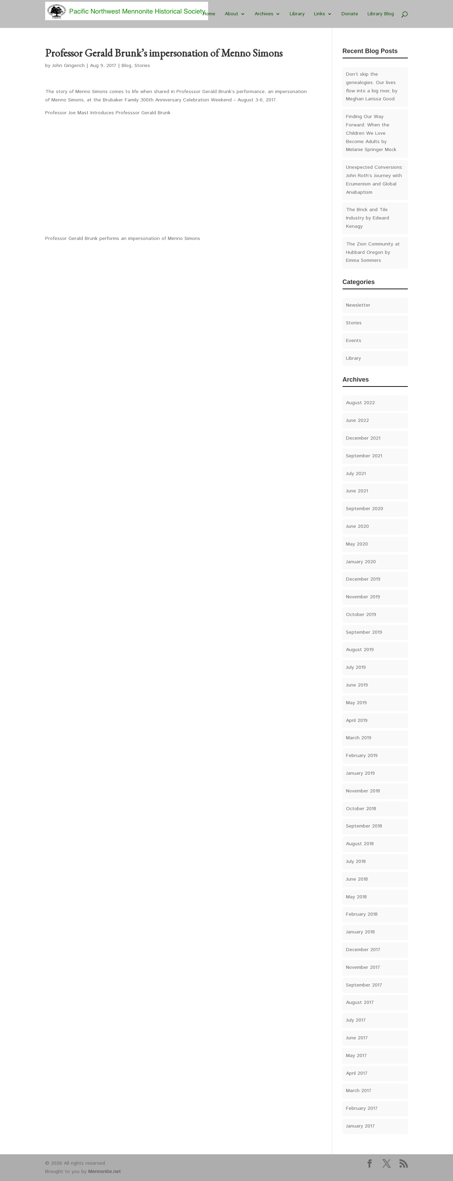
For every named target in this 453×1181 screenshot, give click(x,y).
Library (297, 14)
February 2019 (362, 755)
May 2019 (356, 702)
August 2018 (360, 843)
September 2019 (364, 632)
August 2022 (360, 402)
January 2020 (361, 561)
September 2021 (364, 455)
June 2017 (357, 1037)
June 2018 (357, 879)
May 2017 (356, 1055)
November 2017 (363, 967)
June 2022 (357, 420)
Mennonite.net (104, 1171)
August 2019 (360, 649)
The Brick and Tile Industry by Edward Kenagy (367, 218)
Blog (126, 65)
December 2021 (363, 438)
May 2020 (357, 544)
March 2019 (358, 737)
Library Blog (381, 14)
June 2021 (357, 491)
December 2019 (363, 579)
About (231, 14)
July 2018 (356, 861)
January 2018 (360, 932)
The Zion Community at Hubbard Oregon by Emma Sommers (373, 252)
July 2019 (356, 667)
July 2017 (356, 1020)
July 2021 (356, 473)
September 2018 (364, 826)
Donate (349, 14)
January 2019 (360, 773)
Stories (142, 65)
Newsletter (358, 305)
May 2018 (356, 896)
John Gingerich (68, 65)
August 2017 (360, 1002)
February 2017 (362, 1108)
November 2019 (363, 596)
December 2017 (363, 949)
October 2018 (361, 808)
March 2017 (358, 1090)
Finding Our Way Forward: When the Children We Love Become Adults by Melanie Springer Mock (371, 133)
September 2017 (364, 985)
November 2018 (363, 791)
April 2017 (357, 1073)
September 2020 (364, 508)
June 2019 (357, 685)
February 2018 (362, 914)
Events (353, 340)
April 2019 (357, 720)
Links (319, 14)
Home (209, 14)
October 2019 (361, 614)
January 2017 (360, 1126)
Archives (264, 14)
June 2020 (357, 526)
